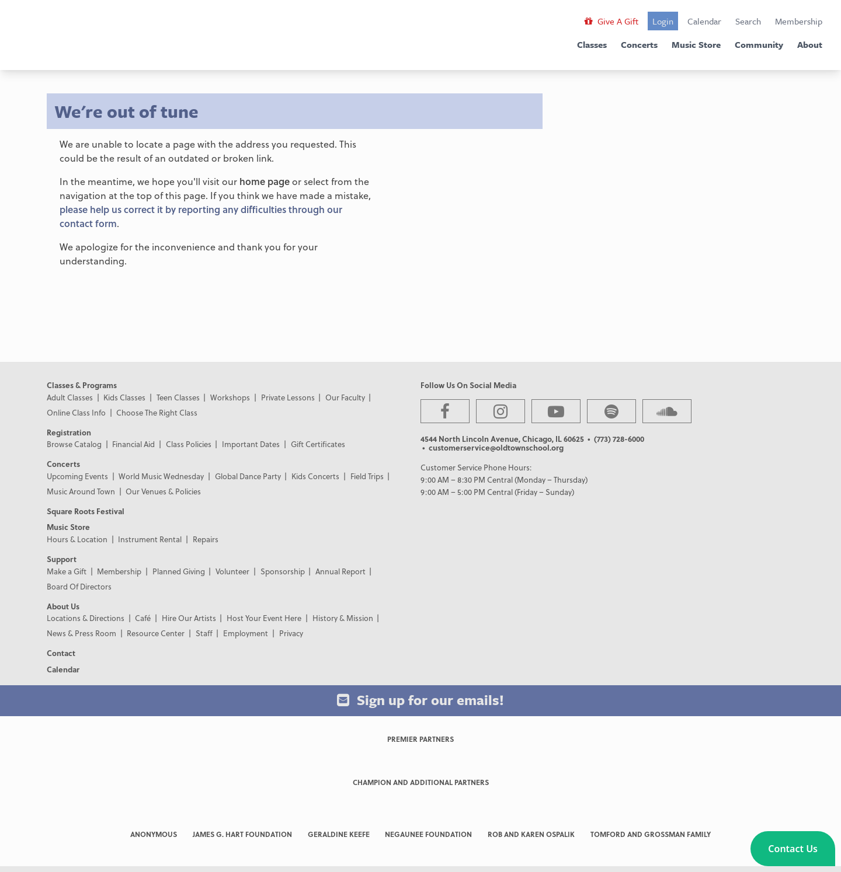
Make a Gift (66, 571)
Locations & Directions (85, 617)
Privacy (291, 633)
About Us (63, 606)
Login (662, 21)
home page (264, 181)
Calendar (704, 21)
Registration (69, 432)
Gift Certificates (318, 443)
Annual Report (340, 571)
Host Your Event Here (264, 617)
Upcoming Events (77, 476)
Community (759, 44)
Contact (61, 652)
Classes (592, 44)
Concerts (639, 44)
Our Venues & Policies (163, 491)
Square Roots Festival (85, 511)
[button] (792, 848)
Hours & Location (77, 539)
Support (62, 558)
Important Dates (251, 443)
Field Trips (367, 476)
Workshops (230, 397)
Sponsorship (282, 571)
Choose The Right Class (156, 412)
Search (748, 21)
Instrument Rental (150, 539)
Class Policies (188, 443)
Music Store (696, 44)
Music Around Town (81, 491)
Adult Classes (70, 397)
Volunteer (232, 571)
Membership (798, 21)
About (809, 44)
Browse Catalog (74, 443)
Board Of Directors (79, 586)
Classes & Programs (82, 384)
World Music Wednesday (161, 476)
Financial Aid (133, 443)
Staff (204, 633)
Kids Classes (124, 397)
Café (143, 617)
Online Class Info (76, 412)
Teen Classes (178, 397)
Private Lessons (288, 397)
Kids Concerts (315, 476)
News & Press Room (81, 633)
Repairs (205, 539)
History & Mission (342, 617)
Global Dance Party (248, 476)
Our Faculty (345, 397)
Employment (245, 633)
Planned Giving (178, 571)
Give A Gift (611, 21)
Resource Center (156, 633)
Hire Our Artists (189, 617)
